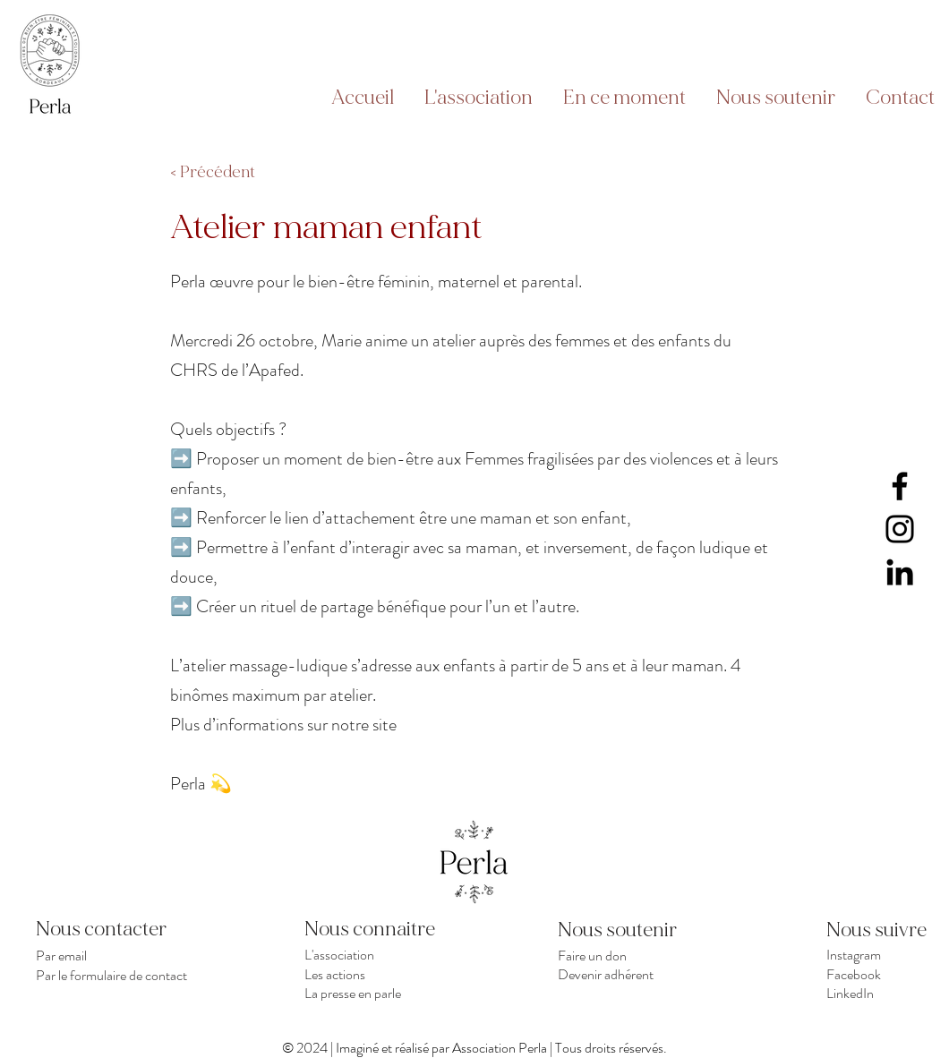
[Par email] (115, 955)
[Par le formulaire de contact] (115, 975)
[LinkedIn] (900, 572)
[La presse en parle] (383, 993)
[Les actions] (383, 974)
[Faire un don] (637, 955)
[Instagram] (900, 529)
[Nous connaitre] (383, 929)
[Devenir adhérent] (637, 974)
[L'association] (383, 954)
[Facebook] (900, 486)
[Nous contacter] (115, 929)
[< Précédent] (229, 173)
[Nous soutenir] (621, 930)
